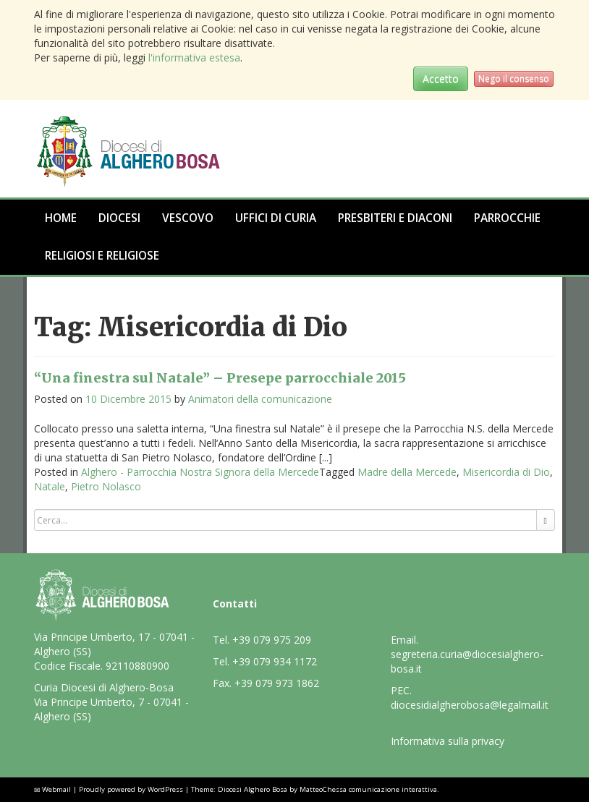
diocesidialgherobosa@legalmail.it (469, 705)
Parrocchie (507, 218)
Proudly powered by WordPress (131, 789)
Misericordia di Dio (506, 472)
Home (61, 218)
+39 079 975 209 (271, 640)
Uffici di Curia (275, 218)
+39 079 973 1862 (276, 683)
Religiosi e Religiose (102, 255)
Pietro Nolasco (106, 486)
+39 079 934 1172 (274, 661)
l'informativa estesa (194, 57)
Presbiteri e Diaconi (395, 218)
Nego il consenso (513, 78)
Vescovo (187, 218)
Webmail (56, 789)
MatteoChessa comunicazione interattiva (368, 789)
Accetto (441, 78)
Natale (49, 486)
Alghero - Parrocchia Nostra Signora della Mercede (200, 472)
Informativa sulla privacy (447, 741)
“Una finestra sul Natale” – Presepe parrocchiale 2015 (220, 378)
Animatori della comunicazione (260, 399)
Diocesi (119, 218)
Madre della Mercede (407, 472)
